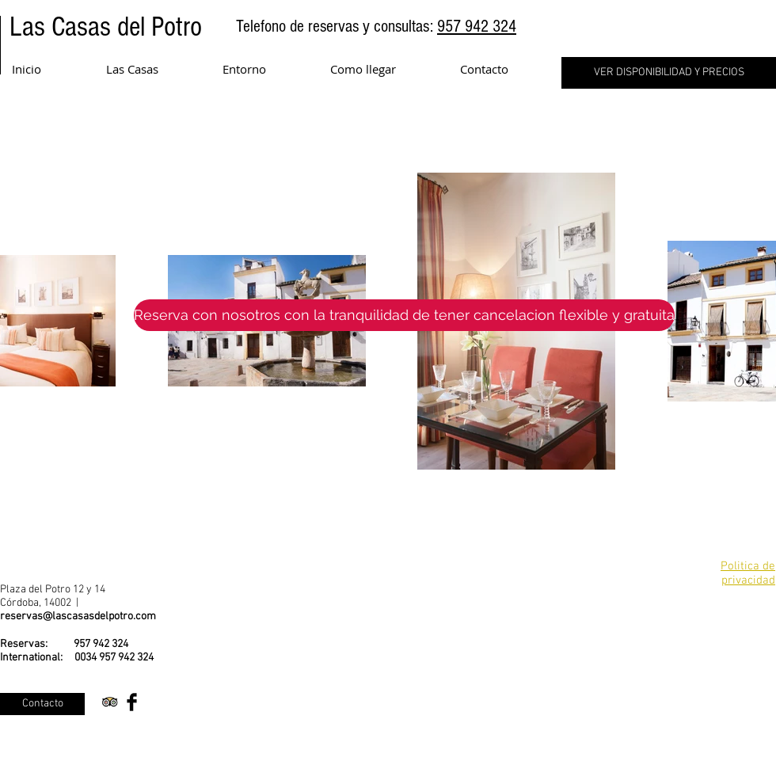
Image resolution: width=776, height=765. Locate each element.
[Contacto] (42, 704)
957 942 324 (476, 26)
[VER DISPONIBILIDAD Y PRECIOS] (668, 73)
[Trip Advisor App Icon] (110, 702)
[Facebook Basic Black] (132, 702)
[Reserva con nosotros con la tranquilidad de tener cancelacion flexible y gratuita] (404, 315)
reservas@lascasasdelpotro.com (78, 616)
